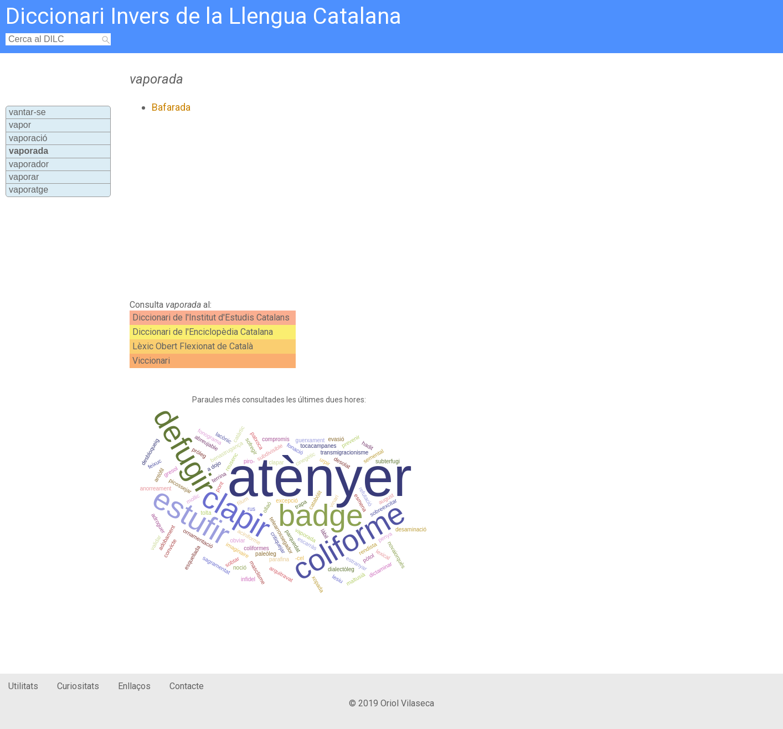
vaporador (29, 164)
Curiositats (78, 686)
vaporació (28, 138)
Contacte (186, 686)
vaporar (24, 177)
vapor (20, 125)
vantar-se (27, 112)
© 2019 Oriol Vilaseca (391, 703)
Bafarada (171, 107)
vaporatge (28, 189)
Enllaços (134, 686)
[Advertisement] (350, 206)
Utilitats (23, 686)
